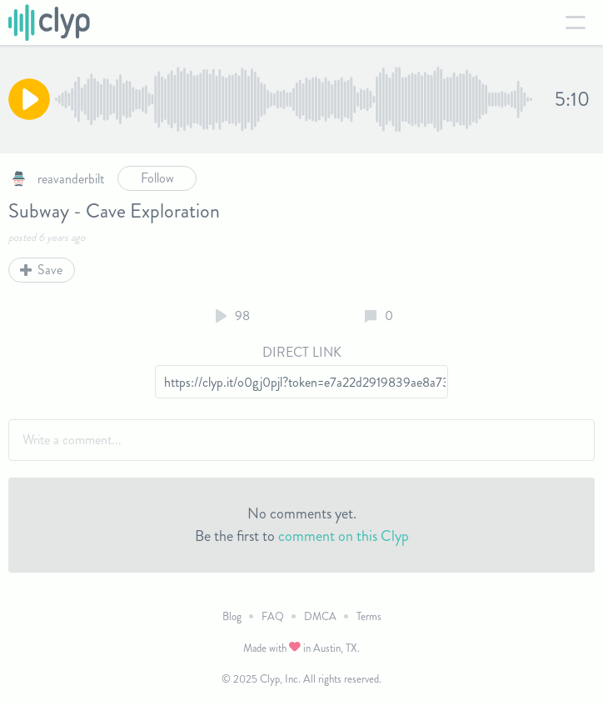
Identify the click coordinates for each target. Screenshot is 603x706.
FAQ (273, 616)
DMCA (320, 616)
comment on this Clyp (343, 536)
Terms (368, 616)
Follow (157, 178)
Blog (232, 616)
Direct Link (301, 352)
